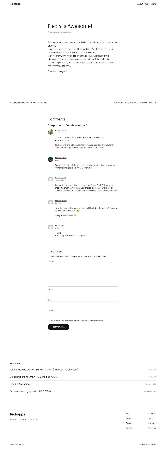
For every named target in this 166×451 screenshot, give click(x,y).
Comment (52, 261)
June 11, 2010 (152, 377)
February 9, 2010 (60, 201)
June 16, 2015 (151, 370)
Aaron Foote (59, 181)
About (140, 4)
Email (50, 300)
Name (50, 289)
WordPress (152, 444)
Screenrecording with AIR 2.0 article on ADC (133, 102)
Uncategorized (66, 32)
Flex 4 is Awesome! (20, 384)
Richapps (15, 3)
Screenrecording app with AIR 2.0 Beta (30, 102)
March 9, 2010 (60, 226)
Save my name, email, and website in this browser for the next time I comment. (76, 321)
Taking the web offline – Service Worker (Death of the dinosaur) (44, 369)
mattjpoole (59, 133)
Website (50, 310)
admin (57, 32)
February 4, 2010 (60, 130)
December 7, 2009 (150, 391)
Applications (150, 4)
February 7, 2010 (60, 178)
